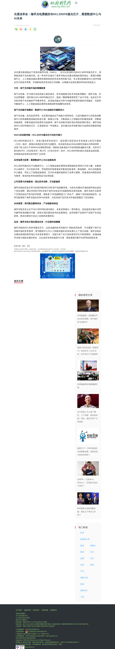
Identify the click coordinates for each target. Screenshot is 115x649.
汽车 (92, 552)
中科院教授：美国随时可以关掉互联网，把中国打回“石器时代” (87, 319)
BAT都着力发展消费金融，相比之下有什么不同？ (86, 511)
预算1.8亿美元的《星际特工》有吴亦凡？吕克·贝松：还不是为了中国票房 (87, 351)
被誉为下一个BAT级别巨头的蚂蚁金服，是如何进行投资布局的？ (87, 451)
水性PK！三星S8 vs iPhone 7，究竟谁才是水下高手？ (87, 482)
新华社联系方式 (30, 647)
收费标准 (53, 610)
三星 (82, 597)
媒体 (82, 546)
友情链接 (45, 610)
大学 (92, 558)
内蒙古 (93, 546)
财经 (82, 552)
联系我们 (36, 610)
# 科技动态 (97, 25)
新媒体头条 (85, 539)
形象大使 (84, 578)
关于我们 (19, 610)
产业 (82, 571)
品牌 (82, 558)
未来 (82, 565)
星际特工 (84, 590)
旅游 (82, 584)
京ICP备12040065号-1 (32, 629)
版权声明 (27, 610)
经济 (82, 533)
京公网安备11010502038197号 (36, 631)
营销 (92, 565)
